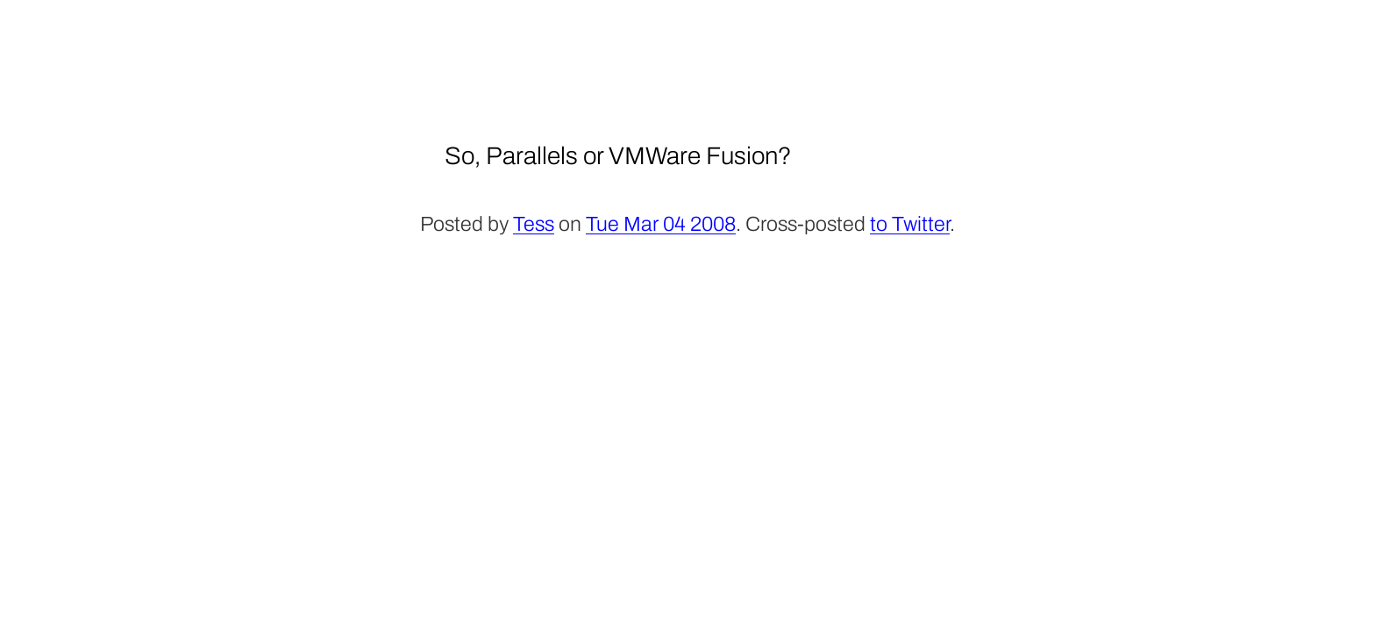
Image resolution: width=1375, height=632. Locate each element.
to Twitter (910, 224)
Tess (533, 224)
